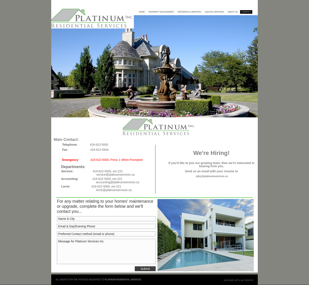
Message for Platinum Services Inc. (106, 251)
